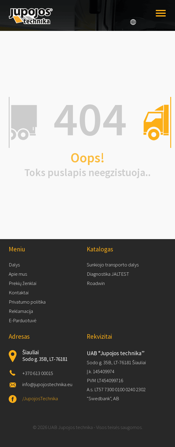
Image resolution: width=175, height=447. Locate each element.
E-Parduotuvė (22, 320)
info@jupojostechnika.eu (47, 384)
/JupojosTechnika (40, 398)
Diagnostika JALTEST (108, 274)
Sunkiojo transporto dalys (113, 264)
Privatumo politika (27, 301)
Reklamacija (21, 311)
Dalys (14, 264)
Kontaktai (19, 292)
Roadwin (96, 283)
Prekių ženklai (22, 283)
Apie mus (18, 274)
